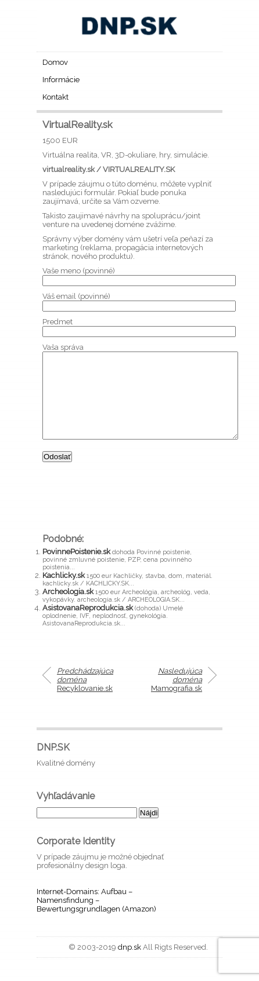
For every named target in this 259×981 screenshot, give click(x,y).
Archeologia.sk (67, 609)
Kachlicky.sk (63, 592)
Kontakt (55, 97)
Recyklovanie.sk (85, 697)
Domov (55, 62)
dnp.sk (129, 964)
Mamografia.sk (176, 697)
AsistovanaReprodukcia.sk (87, 625)
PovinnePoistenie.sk (76, 569)
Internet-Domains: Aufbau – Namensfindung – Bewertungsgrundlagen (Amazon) (96, 918)
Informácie (61, 79)
